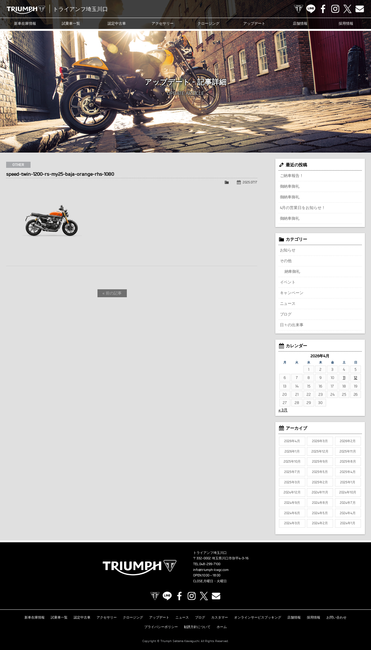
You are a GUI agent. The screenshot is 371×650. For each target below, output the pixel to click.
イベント (288, 282)
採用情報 (346, 23)
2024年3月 (292, 523)
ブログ (286, 314)
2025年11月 (348, 451)
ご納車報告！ (292, 175)
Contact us (359, 8)
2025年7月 (292, 472)
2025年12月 (320, 451)
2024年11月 (320, 492)
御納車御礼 (290, 186)
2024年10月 (347, 492)
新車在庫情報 (25, 23)
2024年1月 (347, 523)
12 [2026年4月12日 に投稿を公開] (355, 377)
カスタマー (219, 617)
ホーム (222, 627)
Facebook (323, 8)
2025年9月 (320, 461)
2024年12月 (292, 492)
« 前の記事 (112, 293)
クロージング (208, 23)
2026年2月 (348, 441)
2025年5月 (320, 472)
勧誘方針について (197, 627)
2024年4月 (348, 513)
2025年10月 (292, 461)
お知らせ (288, 249)
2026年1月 (292, 451)
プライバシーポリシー (161, 627)
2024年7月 (348, 502)
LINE (310, 8)
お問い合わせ (336, 617)
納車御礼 (292, 271)
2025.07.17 (250, 182)
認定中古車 (117, 23)
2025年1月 (347, 482)
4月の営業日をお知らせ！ (303, 207)
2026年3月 (320, 441)
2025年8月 (348, 461)
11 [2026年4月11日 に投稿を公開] (344, 377)
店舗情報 (300, 23)
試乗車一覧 (71, 23)
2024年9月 (292, 502)
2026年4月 (292, 441)
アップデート (254, 23)
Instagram (335, 8)
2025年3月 (292, 482)
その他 (286, 260)
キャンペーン (292, 292)
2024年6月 (292, 513)
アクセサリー (163, 23)
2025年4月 (348, 472)
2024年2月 (320, 523)
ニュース (288, 303)
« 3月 (283, 409)
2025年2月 (320, 482)
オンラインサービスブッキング (257, 617)
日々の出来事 (292, 324)
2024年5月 (320, 513)
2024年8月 (320, 502)
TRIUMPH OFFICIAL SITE (298, 8)
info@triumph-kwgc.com (211, 570)
